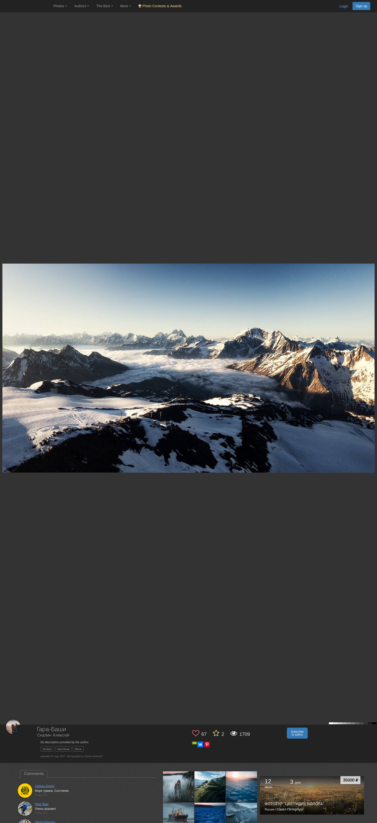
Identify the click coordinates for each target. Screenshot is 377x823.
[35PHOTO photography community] (26, 6)
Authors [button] (81, 6)
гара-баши (63, 749)
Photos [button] (60, 6)
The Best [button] (104, 6)
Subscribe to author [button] (297, 733)
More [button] (125, 6)
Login (343, 6)
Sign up (361, 6)
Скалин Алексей (53, 735)
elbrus (78, 749)
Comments (34, 773)
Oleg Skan (42, 804)
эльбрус (47, 749)
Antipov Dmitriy (45, 786)
